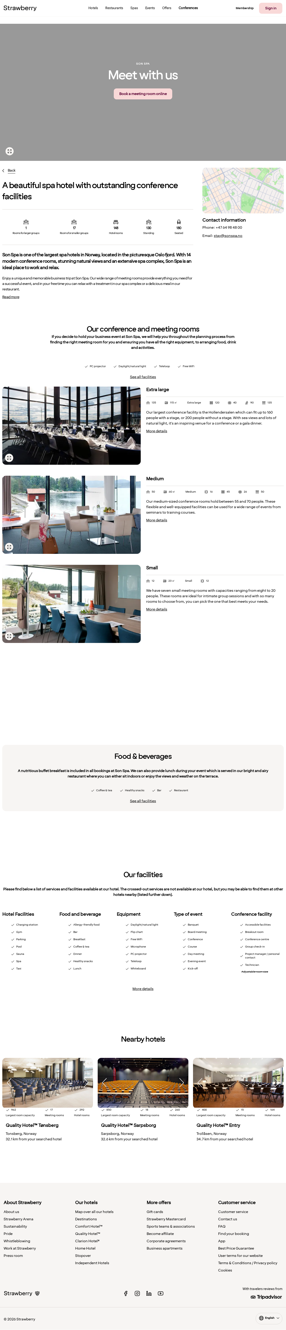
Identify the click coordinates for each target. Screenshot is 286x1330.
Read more (10, 297)
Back (11, 170)
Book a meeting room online (143, 93)
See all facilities (143, 377)
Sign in (270, 8)
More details (156, 431)
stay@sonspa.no (228, 235)
